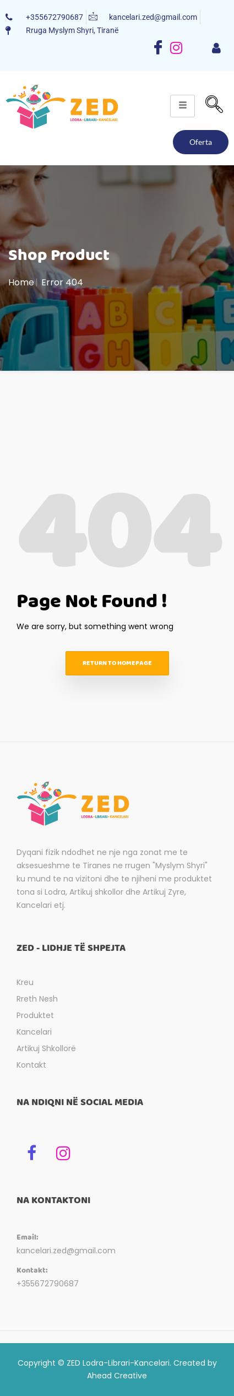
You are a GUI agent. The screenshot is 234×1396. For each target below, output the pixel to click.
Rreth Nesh (37, 998)
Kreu (25, 982)
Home (21, 282)
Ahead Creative (117, 1375)
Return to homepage (117, 663)
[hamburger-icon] (216, 49)
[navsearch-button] (214, 106)
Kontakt (31, 1064)
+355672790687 (48, 1283)
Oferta (200, 142)
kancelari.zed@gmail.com (66, 1250)
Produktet (35, 1015)
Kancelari (34, 1031)
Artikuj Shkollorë (46, 1048)
